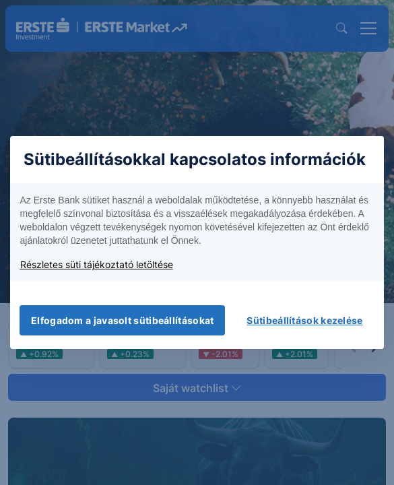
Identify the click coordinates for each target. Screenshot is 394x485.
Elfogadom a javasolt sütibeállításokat (122, 320)
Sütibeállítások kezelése (304, 320)
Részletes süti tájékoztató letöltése (96, 264)
